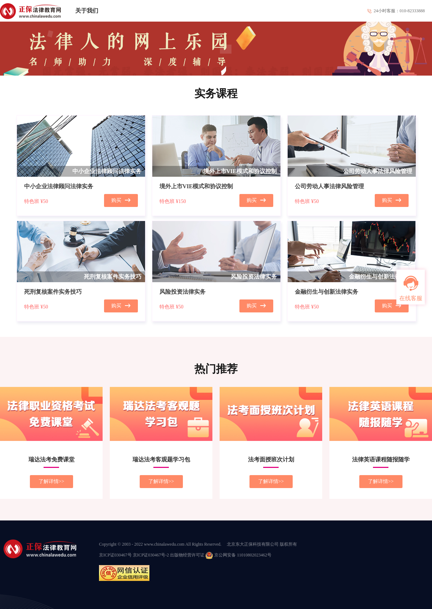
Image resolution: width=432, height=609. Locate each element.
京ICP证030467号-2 (151, 555)
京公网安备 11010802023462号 (238, 555)
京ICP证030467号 (115, 555)
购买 (121, 200)
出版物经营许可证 (187, 555)
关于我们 (86, 11)
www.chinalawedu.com (164, 544)
